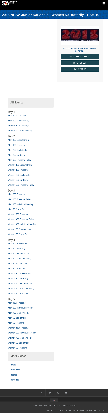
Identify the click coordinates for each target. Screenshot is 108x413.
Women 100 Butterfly (18, 278)
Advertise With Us (95, 410)
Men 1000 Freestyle (17, 115)
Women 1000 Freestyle (19, 125)
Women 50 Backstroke (18, 342)
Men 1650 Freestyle (17, 302)
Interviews (15, 369)
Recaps (13, 374)
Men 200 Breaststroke (18, 253)
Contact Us (51, 410)
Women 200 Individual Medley (22, 332)
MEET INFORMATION (79, 56)
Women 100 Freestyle (18, 169)
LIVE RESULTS (79, 69)
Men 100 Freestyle (16, 145)
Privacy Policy (79, 410)
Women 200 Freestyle (18, 214)
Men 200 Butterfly (16, 155)
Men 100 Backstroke (18, 243)
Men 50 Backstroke (17, 317)
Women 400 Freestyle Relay (21, 219)
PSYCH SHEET (79, 63)
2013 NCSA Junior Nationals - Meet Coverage (80, 49)
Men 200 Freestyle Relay (19, 258)
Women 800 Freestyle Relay (21, 184)
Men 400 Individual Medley (20, 204)
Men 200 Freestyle (16, 194)
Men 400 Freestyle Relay (19, 199)
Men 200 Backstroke (18, 150)
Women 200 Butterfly (18, 180)
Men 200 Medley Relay (18, 120)
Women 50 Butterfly (17, 234)
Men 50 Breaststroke (18, 263)
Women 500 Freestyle (18, 293)
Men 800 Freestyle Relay (19, 160)
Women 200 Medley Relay (20, 130)
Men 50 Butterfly (16, 209)
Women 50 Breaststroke (19, 229)
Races (13, 364)
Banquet (14, 379)
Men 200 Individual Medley (20, 307)
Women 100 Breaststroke (20, 164)
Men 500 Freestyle (16, 268)
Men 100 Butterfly (16, 248)
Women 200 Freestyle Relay (21, 288)
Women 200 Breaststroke (20, 283)
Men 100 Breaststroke (18, 140)
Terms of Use (64, 410)
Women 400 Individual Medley (22, 224)
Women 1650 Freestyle (19, 327)
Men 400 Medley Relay (18, 312)
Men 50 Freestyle (16, 322)
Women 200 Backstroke (19, 175)
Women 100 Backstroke (19, 273)
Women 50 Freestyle (17, 347)
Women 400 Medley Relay (20, 337)
